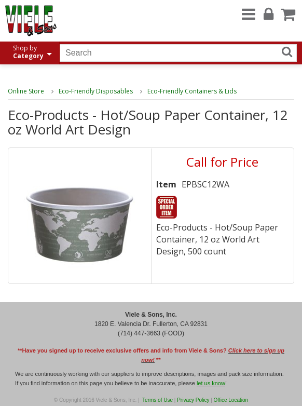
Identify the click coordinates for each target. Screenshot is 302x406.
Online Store (26, 91)
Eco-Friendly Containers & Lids (192, 91)
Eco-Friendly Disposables (96, 91)
